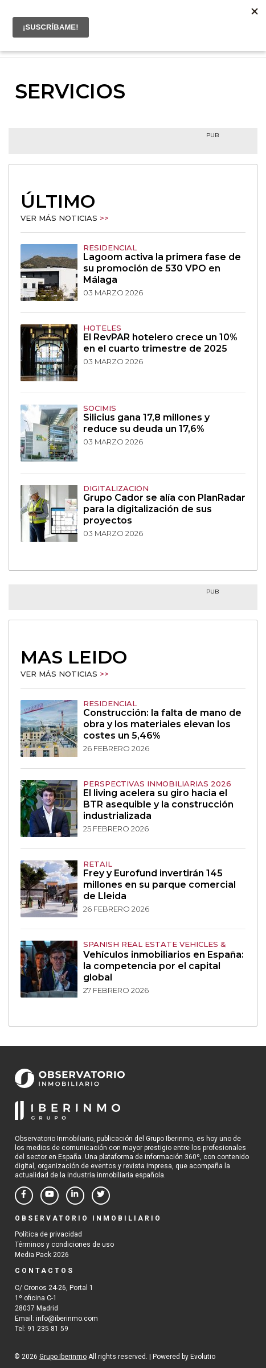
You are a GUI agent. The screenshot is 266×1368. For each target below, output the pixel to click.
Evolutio (202, 1357)
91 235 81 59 (47, 1329)
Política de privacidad (48, 1234)
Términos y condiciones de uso (64, 1244)
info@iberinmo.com (67, 1318)
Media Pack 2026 (42, 1255)
